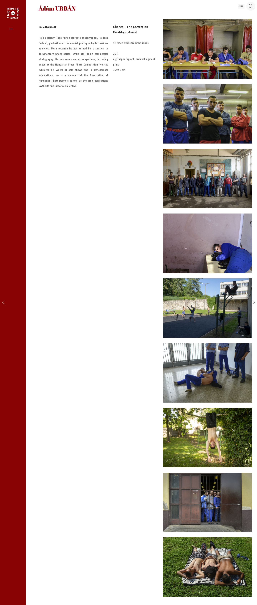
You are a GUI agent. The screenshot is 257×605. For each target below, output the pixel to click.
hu (241, 6)
